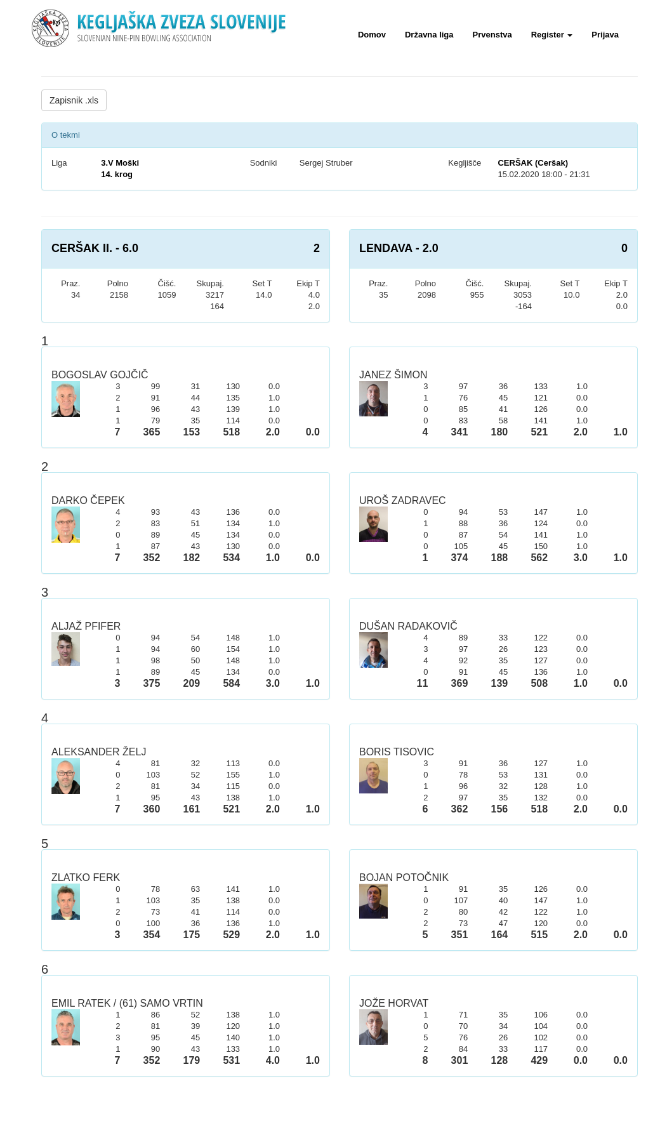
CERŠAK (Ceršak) (533, 163)
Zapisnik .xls (74, 100)
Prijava (605, 34)
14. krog (117, 174)
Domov (372, 34)
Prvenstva (492, 34)
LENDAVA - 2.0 (399, 248)
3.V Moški (120, 163)
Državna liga (429, 34)
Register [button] (552, 34)
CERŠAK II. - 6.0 (94, 248)
